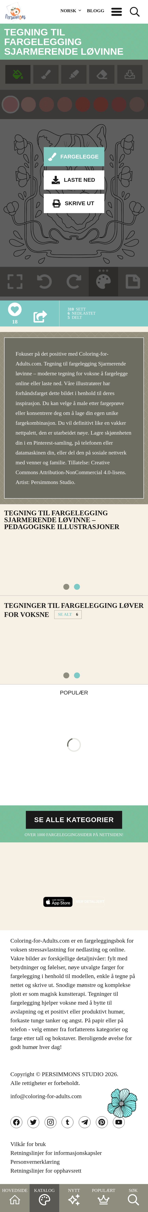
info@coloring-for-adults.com (46, 1096)
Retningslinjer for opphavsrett (45, 1170)
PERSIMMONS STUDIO (73, 1074)
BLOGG (95, 10)
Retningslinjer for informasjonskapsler (56, 1153)
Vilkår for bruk (28, 1144)
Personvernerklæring (35, 1161)
